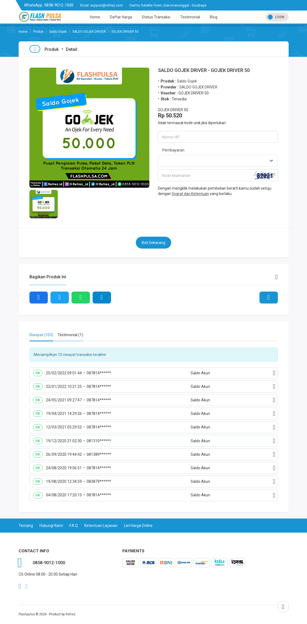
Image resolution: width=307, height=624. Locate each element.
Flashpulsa (27, 614)
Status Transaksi (156, 17)
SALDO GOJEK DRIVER (89, 32)
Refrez (71, 614)
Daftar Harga (121, 17)
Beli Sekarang (153, 242)
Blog (213, 17)
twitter (26, 586)
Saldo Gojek (58, 32)
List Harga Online (138, 525)
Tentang (26, 525)
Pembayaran (173, 150)
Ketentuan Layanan (100, 525)
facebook (20, 586)
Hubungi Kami (51, 525)
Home (95, 17)
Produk (38, 32)
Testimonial (190, 17)
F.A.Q (73, 525)
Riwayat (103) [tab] (41, 335)
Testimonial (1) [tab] (70, 335)
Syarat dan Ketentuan (190, 194)
